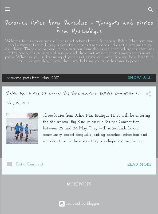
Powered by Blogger (79, 204)
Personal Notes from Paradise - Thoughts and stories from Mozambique (79, 27)
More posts (79, 185)
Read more (139, 165)
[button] (148, 95)
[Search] (150, 11)
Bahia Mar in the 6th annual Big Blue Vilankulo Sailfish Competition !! (72, 93)
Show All (140, 78)
